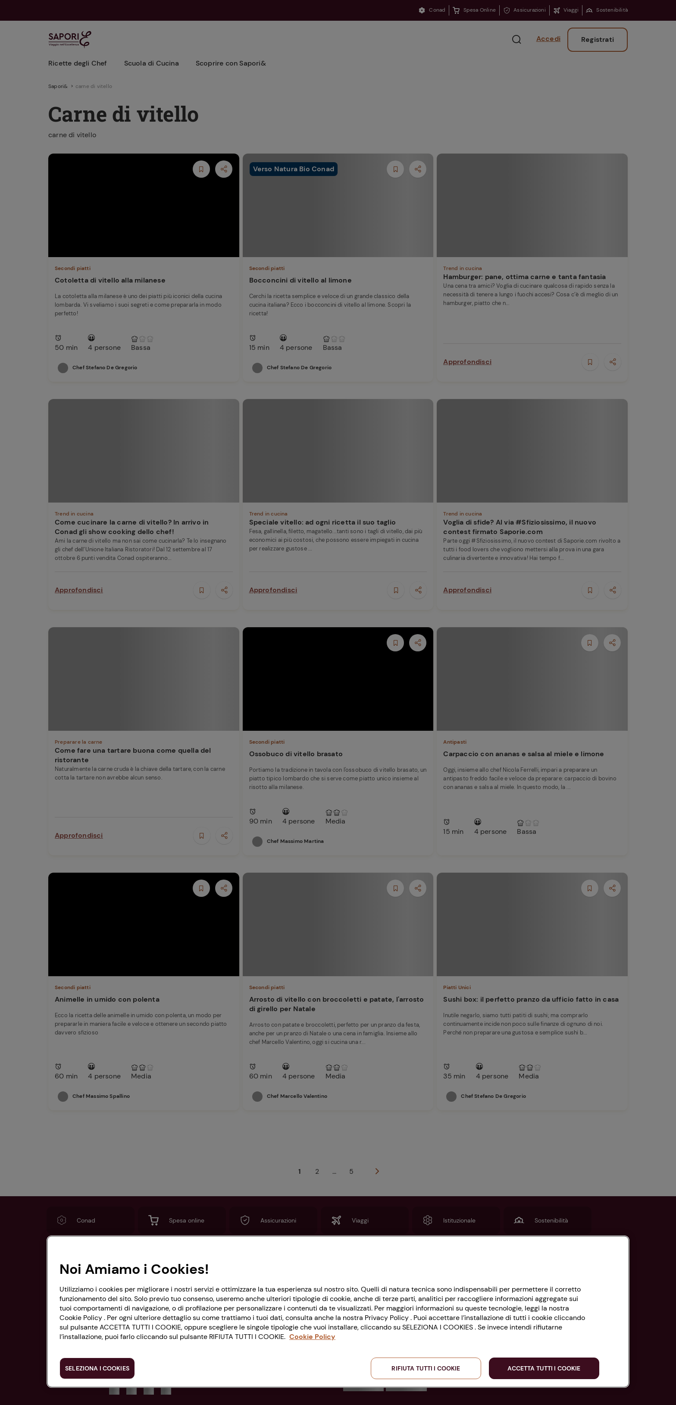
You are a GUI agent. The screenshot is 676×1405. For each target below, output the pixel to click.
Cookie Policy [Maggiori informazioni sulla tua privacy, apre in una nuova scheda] (312, 1336)
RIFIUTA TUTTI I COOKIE (425, 1368)
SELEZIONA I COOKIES (97, 1368)
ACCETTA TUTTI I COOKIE (543, 1368)
